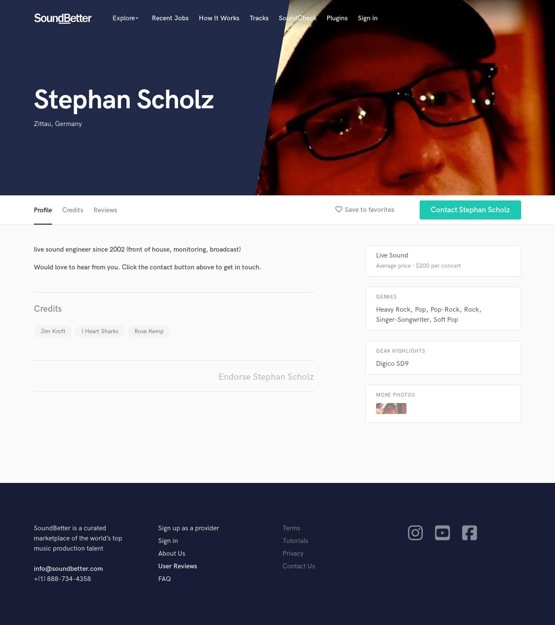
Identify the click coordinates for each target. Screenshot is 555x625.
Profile (43, 210)
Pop (420, 310)
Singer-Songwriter (402, 320)
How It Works (219, 18)
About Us (171, 554)
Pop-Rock (445, 310)
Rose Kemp (149, 331)
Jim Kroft (53, 331)
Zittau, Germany (58, 124)
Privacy (293, 554)
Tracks (259, 18)
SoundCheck (297, 18)
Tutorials (295, 541)
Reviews (105, 210)
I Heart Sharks (100, 331)
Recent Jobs (170, 18)
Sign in (368, 18)
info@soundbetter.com (68, 569)
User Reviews (177, 566)
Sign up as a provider (188, 528)
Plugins (337, 18)
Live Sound (392, 256)
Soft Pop (446, 320)
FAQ (164, 579)
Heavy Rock (393, 310)
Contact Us (299, 566)
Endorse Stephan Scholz (266, 377)
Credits (72, 210)
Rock (471, 310)
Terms (291, 528)
